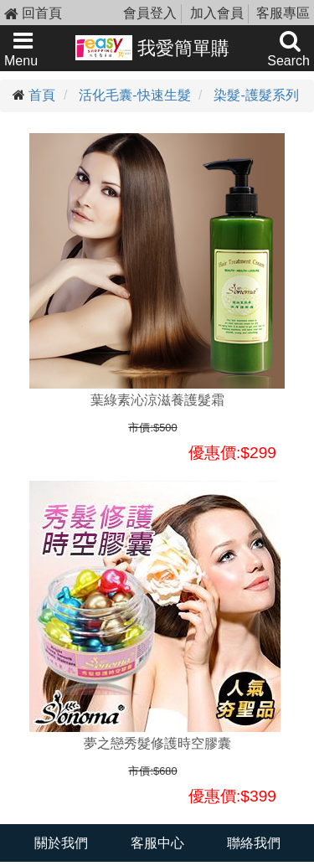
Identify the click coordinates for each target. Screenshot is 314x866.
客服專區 (283, 13)
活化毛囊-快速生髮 (134, 95)
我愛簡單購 (152, 47)
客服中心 (157, 843)
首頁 (41, 95)
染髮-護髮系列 (256, 95)
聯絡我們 (254, 843)
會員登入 (150, 13)
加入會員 (217, 13)
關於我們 (61, 843)
